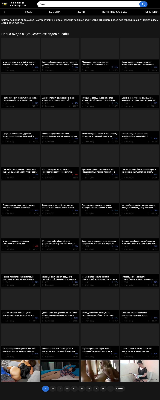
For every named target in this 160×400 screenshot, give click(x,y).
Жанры (81, 12)
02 (53, 389)
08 (96, 389)
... (110, 389)
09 (103, 389)
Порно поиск (151, 12)
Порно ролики (4, 12)
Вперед (119, 389)
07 (89, 389)
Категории (54, 12)
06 (82, 389)
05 (74, 389)
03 (60, 389)
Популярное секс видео (114, 12)
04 (67, 389)
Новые (28, 12)
